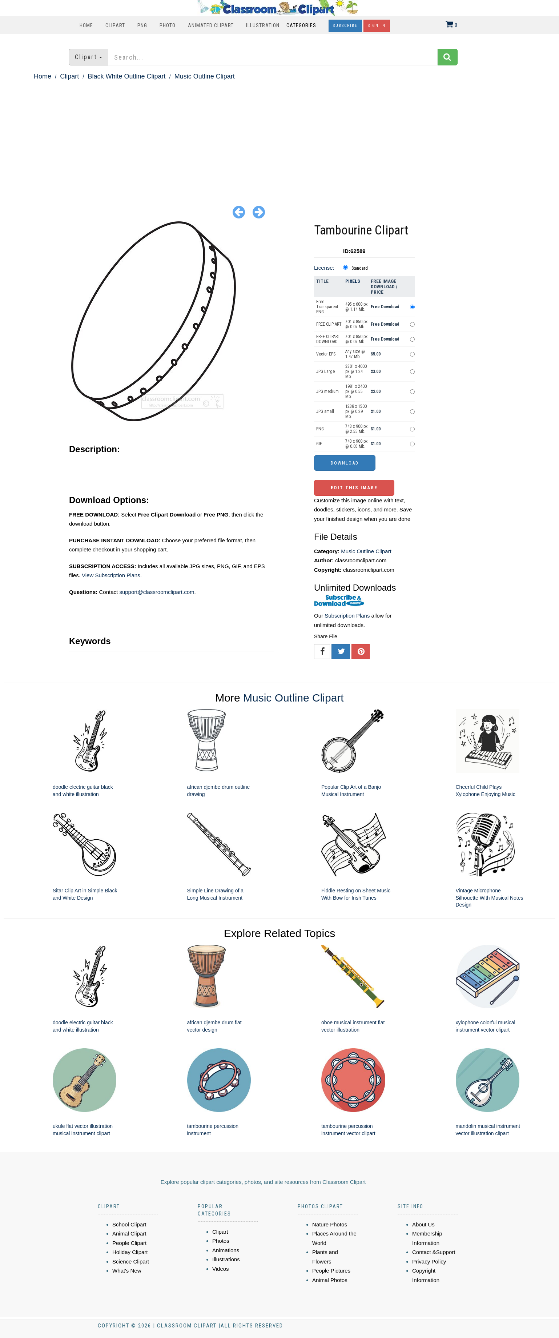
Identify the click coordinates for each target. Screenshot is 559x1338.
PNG (142, 25)
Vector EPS (325, 354)
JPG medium (327, 391)
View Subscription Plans (111, 575)
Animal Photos (329, 1280)
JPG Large (325, 371)
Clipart (115, 25)
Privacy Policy (429, 1261)
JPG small (325, 411)
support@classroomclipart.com (156, 592)
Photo (168, 25)
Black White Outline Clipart (126, 76)
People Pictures (331, 1270)
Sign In (377, 25)
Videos (220, 1269)
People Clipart (129, 1243)
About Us (423, 1224)
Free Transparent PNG (327, 306)
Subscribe (345, 25)
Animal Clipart (129, 1233)
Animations (225, 1250)
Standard (359, 268)
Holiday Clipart (130, 1252)
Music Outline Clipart (204, 76)
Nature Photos (329, 1224)
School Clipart (129, 1224)
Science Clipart (130, 1261)
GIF (319, 443)
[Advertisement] (279, 137)
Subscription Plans (347, 615)
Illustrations (226, 1259)
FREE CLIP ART (329, 324)
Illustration (263, 25)
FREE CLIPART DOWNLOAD (328, 339)
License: (324, 268)
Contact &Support (433, 1252)
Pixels (352, 281)
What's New (126, 1270)
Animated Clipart (211, 25)
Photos (220, 1241)
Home (86, 25)
